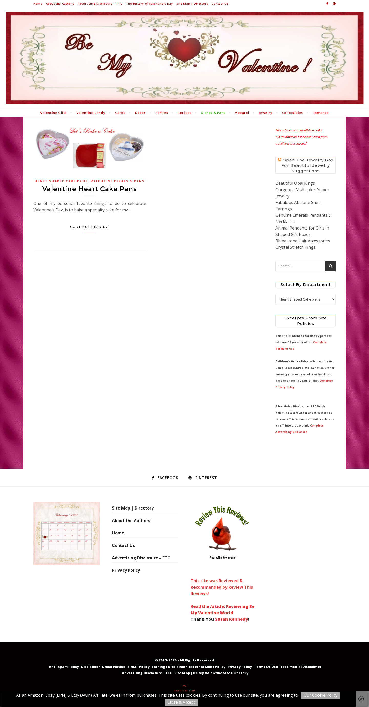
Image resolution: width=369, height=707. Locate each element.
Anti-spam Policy (64, 666)
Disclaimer (90, 666)
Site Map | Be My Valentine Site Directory (211, 673)
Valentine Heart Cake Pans (89, 189)
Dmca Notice (113, 666)
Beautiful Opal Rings (295, 183)
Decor (140, 112)
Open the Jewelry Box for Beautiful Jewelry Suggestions (307, 165)
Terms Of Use (266, 666)
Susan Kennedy (231, 619)
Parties (161, 112)
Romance (321, 112)
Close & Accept (181, 702)
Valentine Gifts (53, 112)
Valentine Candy (90, 112)
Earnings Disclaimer (169, 666)
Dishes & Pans (213, 112)
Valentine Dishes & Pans (118, 181)
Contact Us (220, 3)
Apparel (242, 112)
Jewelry (265, 112)
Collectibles (292, 112)
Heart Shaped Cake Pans (61, 181)
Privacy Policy (126, 570)
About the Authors (60, 3)
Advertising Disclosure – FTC (100, 3)
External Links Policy (207, 666)
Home (37, 3)
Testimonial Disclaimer (300, 666)
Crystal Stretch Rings (295, 247)
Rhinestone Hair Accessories (302, 241)
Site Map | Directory (192, 3)
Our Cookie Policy (320, 695)
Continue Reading (89, 226)
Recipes (184, 112)
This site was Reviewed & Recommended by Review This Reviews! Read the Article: (222, 555)
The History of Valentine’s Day (149, 3)
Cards (120, 112)
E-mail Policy (138, 666)
